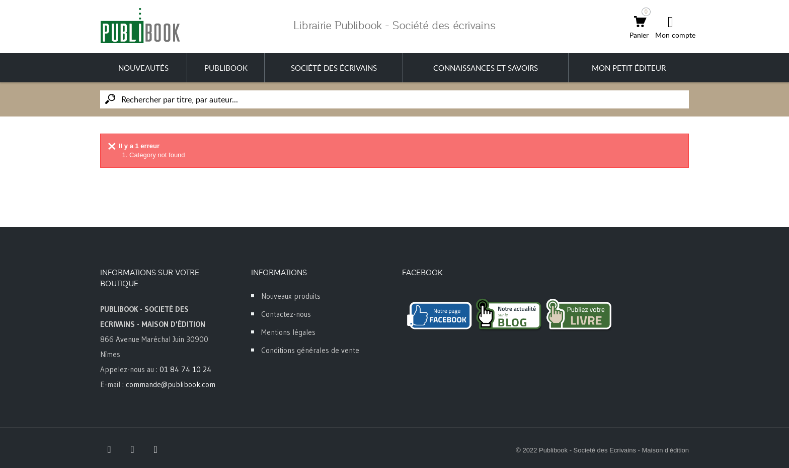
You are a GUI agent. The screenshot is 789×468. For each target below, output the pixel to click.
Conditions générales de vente (310, 350)
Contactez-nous (286, 314)
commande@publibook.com (170, 384)
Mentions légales (288, 332)
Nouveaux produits (291, 296)
